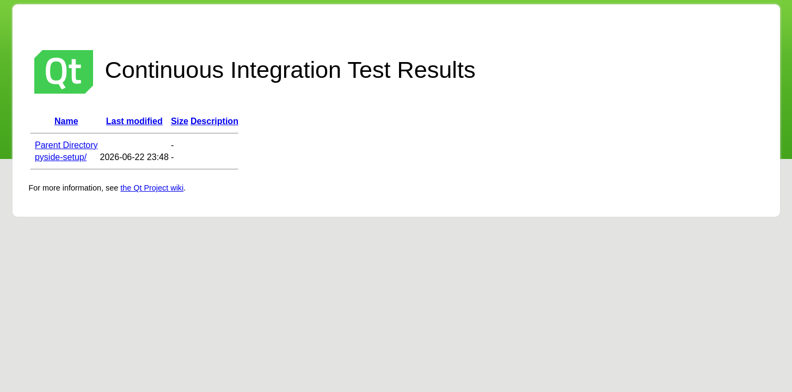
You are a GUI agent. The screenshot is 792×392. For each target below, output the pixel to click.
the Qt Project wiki (151, 187)
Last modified (134, 121)
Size (179, 121)
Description (214, 121)
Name (66, 121)
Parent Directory (66, 145)
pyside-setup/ (61, 157)
